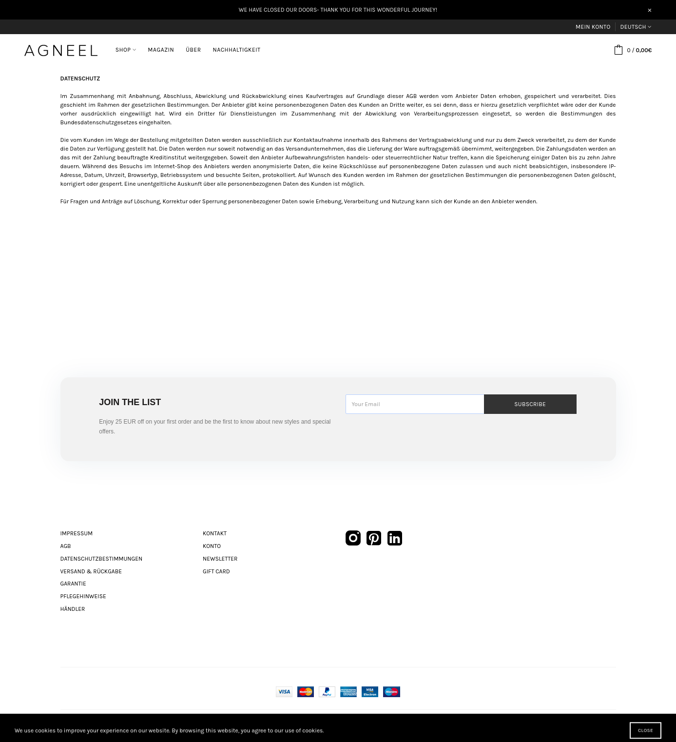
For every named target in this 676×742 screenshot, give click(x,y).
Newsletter (220, 558)
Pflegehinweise (83, 596)
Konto (212, 546)
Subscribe (530, 404)
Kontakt (215, 533)
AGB (65, 546)
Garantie (73, 583)
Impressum (76, 533)
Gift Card (216, 571)
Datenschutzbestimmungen (101, 558)
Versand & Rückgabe (91, 571)
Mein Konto (593, 26)
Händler (72, 608)
